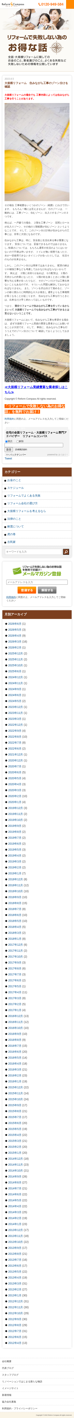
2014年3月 (15, 1212)
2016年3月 (15, 1069)
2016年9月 (15, 1033)
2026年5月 (15, 629)
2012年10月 (15, 1313)
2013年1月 (15, 1295)
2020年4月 (15, 784)
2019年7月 (15, 837)
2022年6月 (15, 748)
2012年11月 (15, 1307)
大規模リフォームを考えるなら (26, 511)
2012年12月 (15, 1301)
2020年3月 (15, 790)
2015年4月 (15, 1134)
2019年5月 (15, 849)
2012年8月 (15, 1325)
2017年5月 (15, 986)
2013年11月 (15, 1236)
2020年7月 (15, 766)
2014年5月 (15, 1200)
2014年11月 (15, 1164)
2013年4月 (15, 1277)
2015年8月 (15, 1111)
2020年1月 (15, 802)
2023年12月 (15, 707)
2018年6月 (15, 915)
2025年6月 (15, 671)
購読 (8, 441)
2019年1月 (15, 873)
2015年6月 (15, 1123)
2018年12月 (15, 879)
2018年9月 (15, 897)
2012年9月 (15, 1319)
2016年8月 (15, 1039)
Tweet (8, 458)
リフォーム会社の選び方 (22, 503)
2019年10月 (15, 819)
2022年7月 (15, 742)
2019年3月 (15, 861)
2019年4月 (15, 855)
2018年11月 (15, 885)
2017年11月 (15, 950)
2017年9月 (15, 962)
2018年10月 (15, 891)
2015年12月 (15, 1087)
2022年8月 (15, 736)
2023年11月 (15, 712)
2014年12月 (15, 1158)
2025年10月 (15, 665)
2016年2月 (15, 1075)
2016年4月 (15, 1063)
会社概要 (6, 1361)
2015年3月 (15, 1140)
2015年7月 (15, 1117)
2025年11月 (15, 659)
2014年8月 (15, 1182)
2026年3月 (15, 641)
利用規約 (9, 418)
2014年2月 (15, 1218)
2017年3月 (15, 998)
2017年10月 (15, 956)
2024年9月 (15, 689)
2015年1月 (15, 1152)
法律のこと (14, 518)
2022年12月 (15, 724)
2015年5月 (15, 1129)
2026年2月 (15, 647)
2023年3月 (15, 718)
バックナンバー (17, 454)
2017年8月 (15, 968)
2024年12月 (15, 677)
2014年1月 (15, 1224)
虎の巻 (11, 534)
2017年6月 (15, 980)
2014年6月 (15, 1194)
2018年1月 (15, 938)
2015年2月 (15, 1146)
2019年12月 (15, 808)
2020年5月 (15, 778)
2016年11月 (15, 1022)
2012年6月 (15, 1337)
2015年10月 (15, 1099)
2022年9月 (15, 730)
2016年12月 (15, 1016)
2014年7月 (15, 1188)
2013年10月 (15, 1241)
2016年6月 (15, 1051)
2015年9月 (15, 1105)
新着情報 (6, 1395)
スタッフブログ (10, 1374)
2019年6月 (15, 843)
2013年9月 (15, 1247)
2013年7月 (15, 1259)
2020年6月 (15, 772)
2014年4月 (15, 1206)
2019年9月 (15, 825)
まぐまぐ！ (63, 455)
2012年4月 (15, 1342)
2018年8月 (15, 903)
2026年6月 (15, 623)
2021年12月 (15, 754)
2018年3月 (15, 932)
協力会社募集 (9, 1401)
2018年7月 (15, 909)
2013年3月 (15, 1283)
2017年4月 (15, 992)
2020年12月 (15, 760)
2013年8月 (15, 1253)
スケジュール (15, 487)
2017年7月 (15, 974)
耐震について (15, 526)
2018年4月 (15, 926)
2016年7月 (15, 1045)
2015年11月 (15, 1093)
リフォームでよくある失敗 (23, 495)
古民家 (11, 541)
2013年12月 (15, 1230)
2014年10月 (15, 1170)
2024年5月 (15, 701)
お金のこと (14, 480)
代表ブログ (8, 1368)
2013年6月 (15, 1265)
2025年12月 (15, 653)
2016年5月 (15, 1057)
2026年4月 (15, 635)
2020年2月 (15, 796)
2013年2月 (15, 1289)
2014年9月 (15, 1176)
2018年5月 (15, 920)
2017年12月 (15, 944)
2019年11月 (15, 813)
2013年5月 (15, 1271)
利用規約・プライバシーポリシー (19, 1408)
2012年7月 (15, 1331)
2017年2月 (15, 1004)
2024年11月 (15, 683)
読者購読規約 (21, 450)
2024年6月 (15, 695)
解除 (20, 441)
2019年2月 (15, 867)
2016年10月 (15, 1027)
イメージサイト (10, 1388)
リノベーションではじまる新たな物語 (22, 1381)
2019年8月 (15, 831)
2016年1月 (15, 1081)
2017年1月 (15, 1010)
